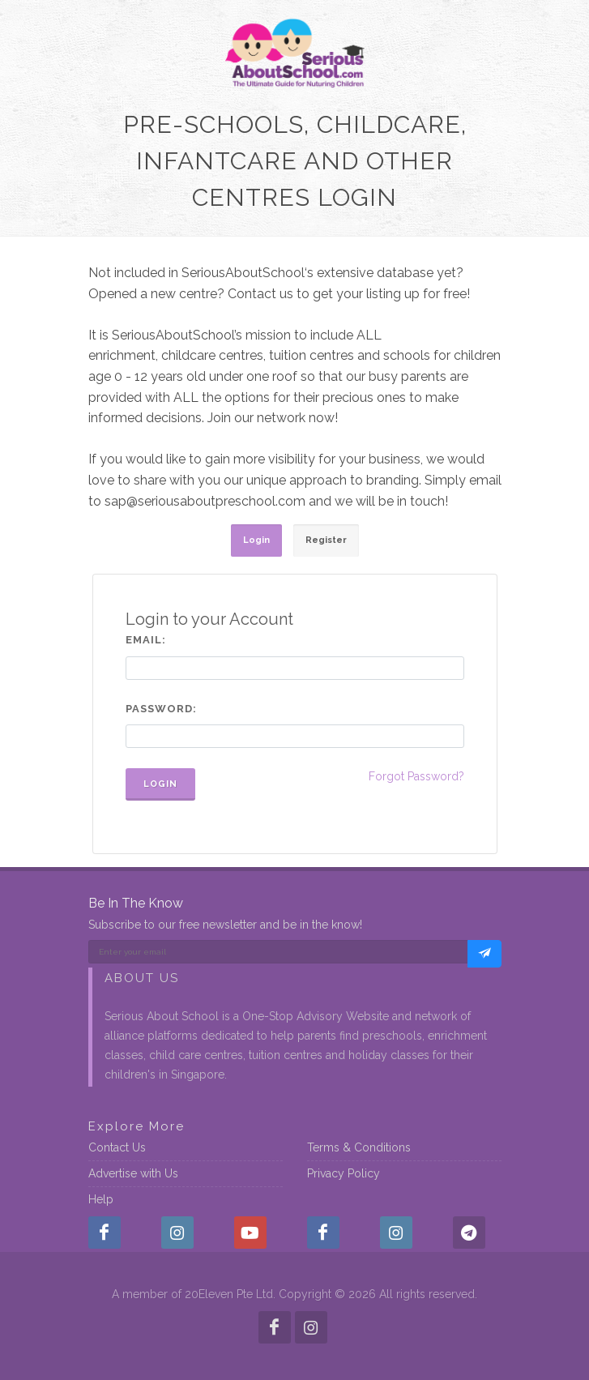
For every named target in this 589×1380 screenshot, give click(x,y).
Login (160, 784)
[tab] (256, 541)
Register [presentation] (326, 540)
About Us (142, 978)
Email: (146, 640)
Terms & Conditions (359, 1147)
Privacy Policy (343, 1173)
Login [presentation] (256, 540)
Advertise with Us (133, 1173)
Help (100, 1199)
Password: (161, 709)
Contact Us (117, 1147)
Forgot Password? (416, 776)
